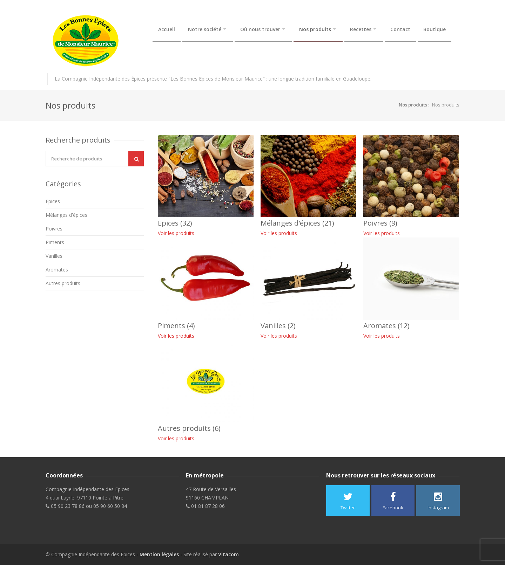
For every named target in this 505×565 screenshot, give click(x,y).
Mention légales (159, 554)
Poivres (54, 228)
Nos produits (315, 29)
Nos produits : (414, 105)
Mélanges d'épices (66, 215)
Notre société (204, 29)
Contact (400, 29)
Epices (53, 201)
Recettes (360, 29)
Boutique (434, 29)
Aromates (57, 269)
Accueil (166, 29)
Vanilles (54, 256)
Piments (55, 242)
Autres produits (63, 283)
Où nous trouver (260, 29)
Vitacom (228, 554)
